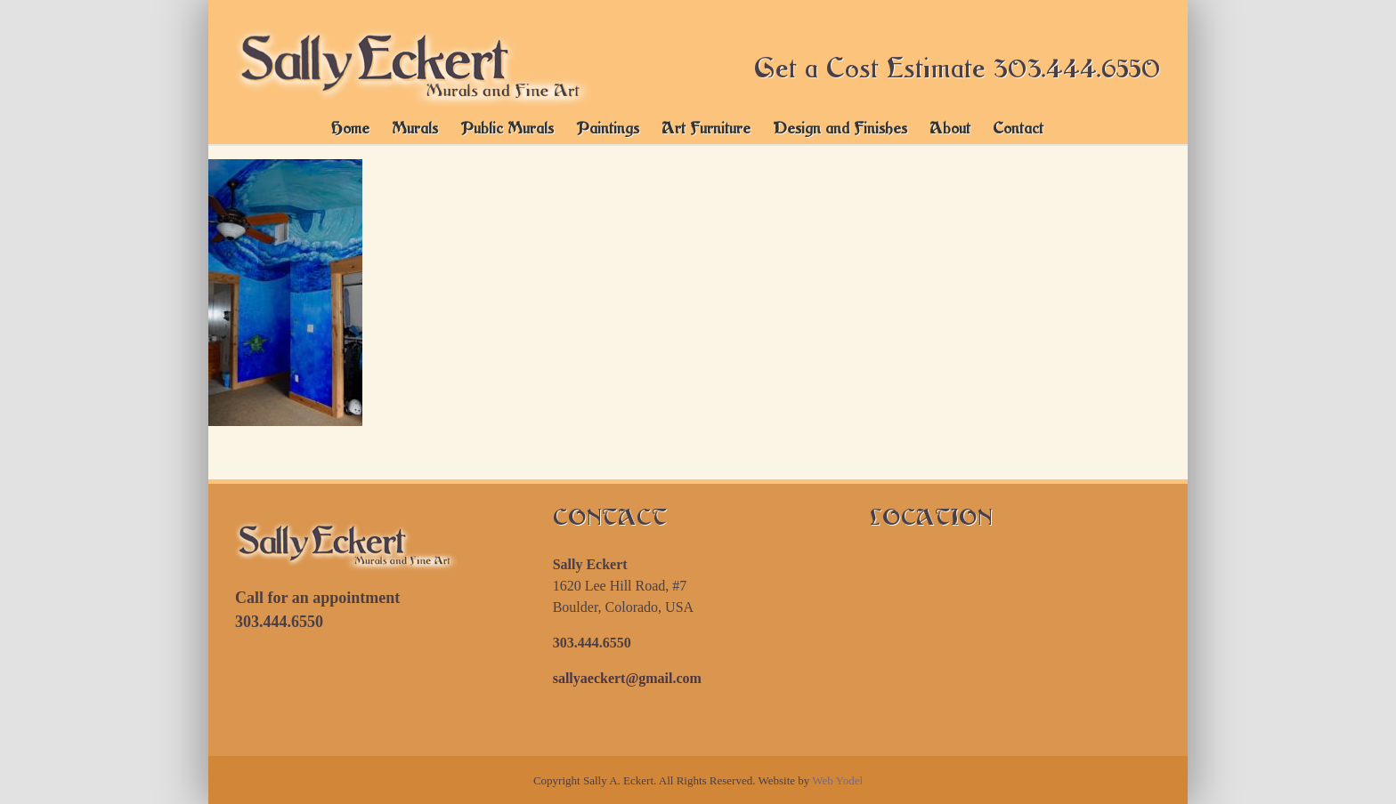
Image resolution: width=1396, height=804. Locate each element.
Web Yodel (837, 780)
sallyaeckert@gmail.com (627, 678)
